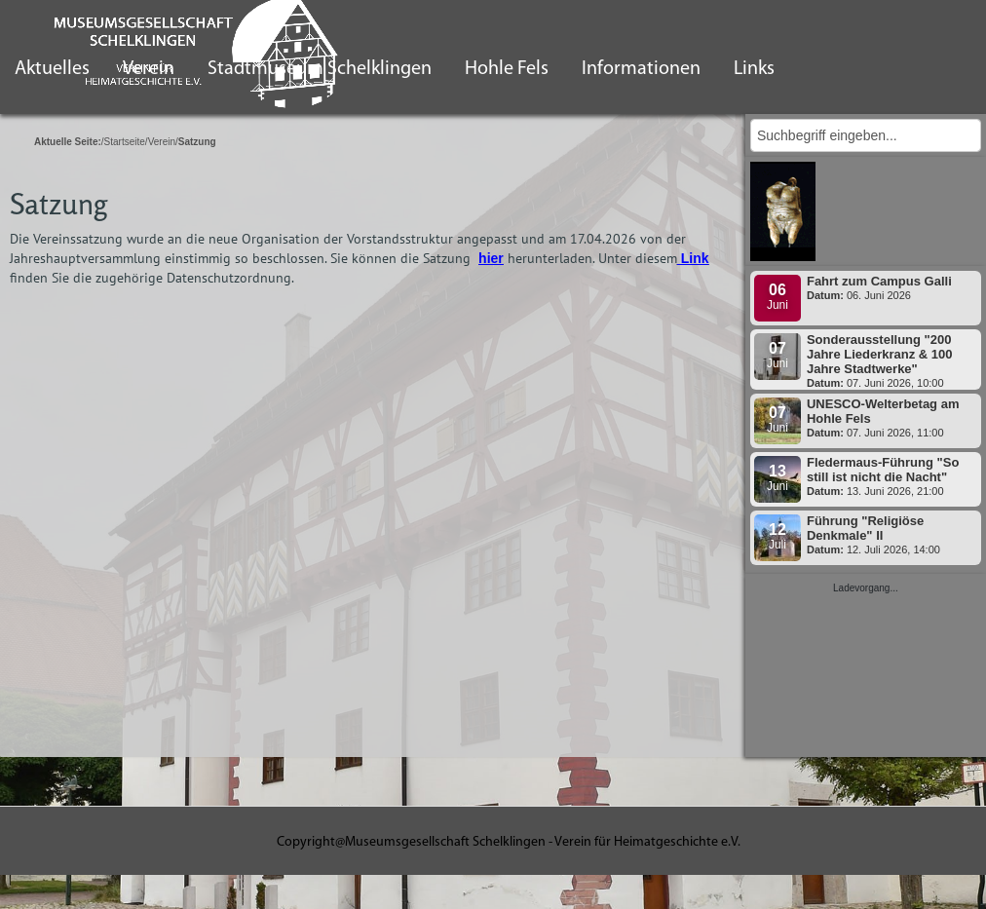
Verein (161, 141)
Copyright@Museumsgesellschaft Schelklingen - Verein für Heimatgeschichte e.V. (508, 842)
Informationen (641, 69)
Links (754, 69)
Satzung (58, 203)
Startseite (124, 141)
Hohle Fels (507, 69)
